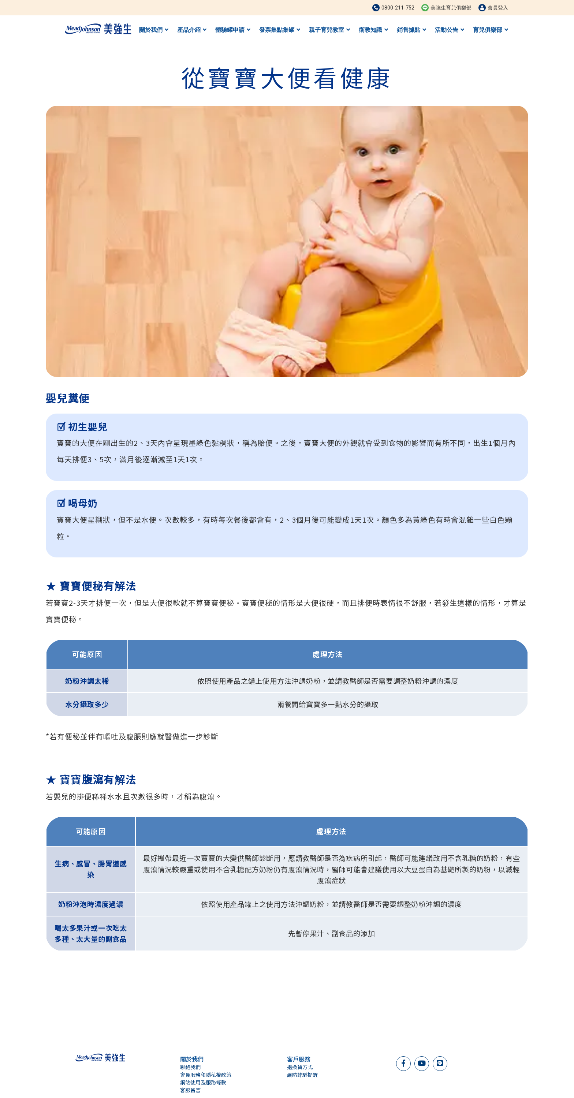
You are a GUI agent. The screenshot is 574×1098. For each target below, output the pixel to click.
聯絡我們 (190, 1067)
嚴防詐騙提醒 (302, 1074)
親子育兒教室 (329, 29)
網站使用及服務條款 (203, 1082)
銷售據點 (411, 29)
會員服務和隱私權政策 (205, 1074)
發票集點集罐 (279, 29)
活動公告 (449, 29)
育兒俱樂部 (490, 29)
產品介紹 (191, 29)
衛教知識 (373, 29)
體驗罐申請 (232, 29)
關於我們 (153, 29)
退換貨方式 (300, 1067)
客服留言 (190, 1090)
